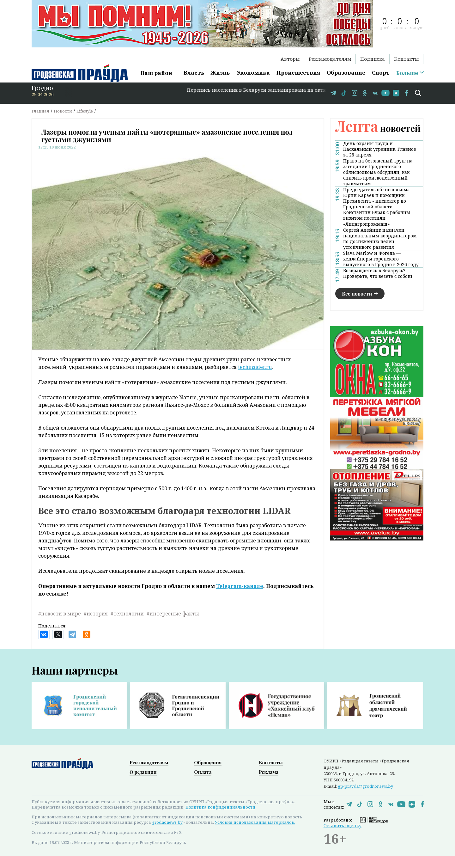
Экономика (253, 72)
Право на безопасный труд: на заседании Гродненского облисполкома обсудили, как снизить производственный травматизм (378, 172)
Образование (346, 72)
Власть (194, 72)
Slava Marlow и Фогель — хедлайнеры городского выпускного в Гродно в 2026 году (381, 258)
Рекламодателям (330, 59)
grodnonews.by (167, 822)
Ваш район (156, 72)
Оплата (203, 772)
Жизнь (220, 72)
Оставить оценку (342, 825)
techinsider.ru (255, 367)
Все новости (357, 293)
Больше (407, 73)
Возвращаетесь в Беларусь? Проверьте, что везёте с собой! (377, 273)
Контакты (406, 59)
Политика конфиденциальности (220, 807)
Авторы (290, 59)
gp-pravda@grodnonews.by (365, 786)
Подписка (372, 59)
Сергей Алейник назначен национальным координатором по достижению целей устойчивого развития (380, 238)
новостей (378, 128)
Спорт (381, 72)
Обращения (208, 762)
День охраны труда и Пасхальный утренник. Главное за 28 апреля (379, 149)
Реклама (268, 772)
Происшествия (298, 72)
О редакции (143, 772)
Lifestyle (84, 111)
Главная (40, 111)
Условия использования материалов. (255, 822)
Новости (63, 111)
